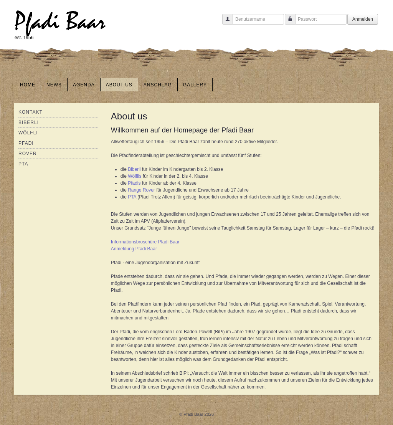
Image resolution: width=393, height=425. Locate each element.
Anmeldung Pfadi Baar (134, 248)
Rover (27, 153)
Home (27, 85)
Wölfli (28, 133)
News (54, 85)
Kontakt (30, 112)
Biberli (28, 122)
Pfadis (135, 183)
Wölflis (135, 176)
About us (119, 85)
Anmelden (362, 19)
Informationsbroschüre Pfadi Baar (145, 242)
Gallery (195, 85)
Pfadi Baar (60, 22)
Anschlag (158, 85)
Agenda (84, 85)
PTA (23, 164)
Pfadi (26, 143)
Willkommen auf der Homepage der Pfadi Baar (182, 130)
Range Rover (141, 190)
